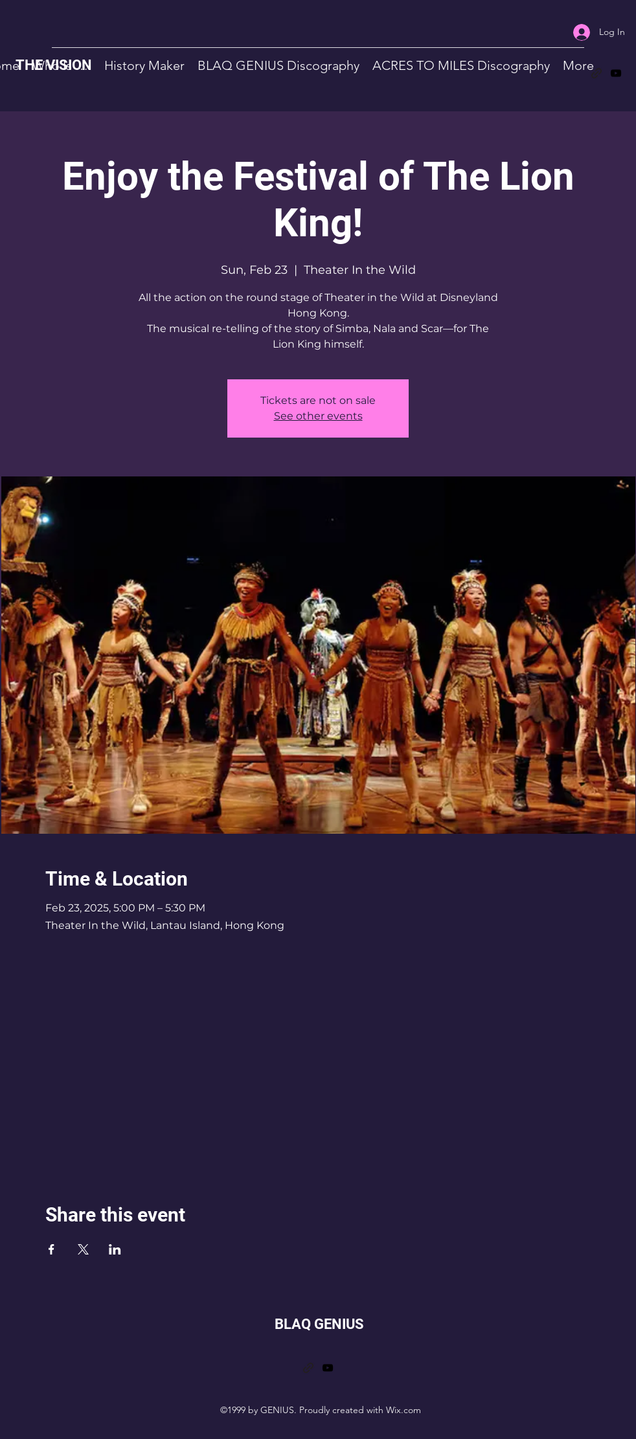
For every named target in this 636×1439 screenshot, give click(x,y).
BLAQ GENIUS (319, 1324)
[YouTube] (615, 73)
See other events (318, 416)
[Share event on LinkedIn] (115, 1249)
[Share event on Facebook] (51, 1249)
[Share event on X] (83, 1249)
